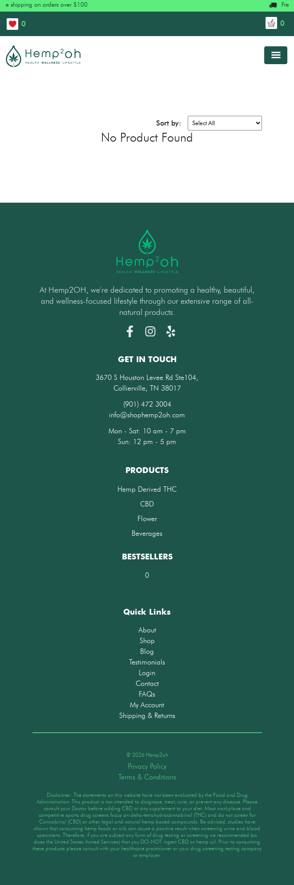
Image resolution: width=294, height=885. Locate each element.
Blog (147, 651)
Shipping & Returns (147, 715)
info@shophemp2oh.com (147, 415)
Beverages (147, 533)
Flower (147, 518)
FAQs (147, 694)
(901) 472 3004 (147, 404)
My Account (147, 705)
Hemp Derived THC (147, 489)
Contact (147, 683)
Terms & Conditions (147, 777)
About (147, 630)
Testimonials (147, 662)
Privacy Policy (147, 766)
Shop (147, 640)
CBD (147, 504)
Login (147, 673)
